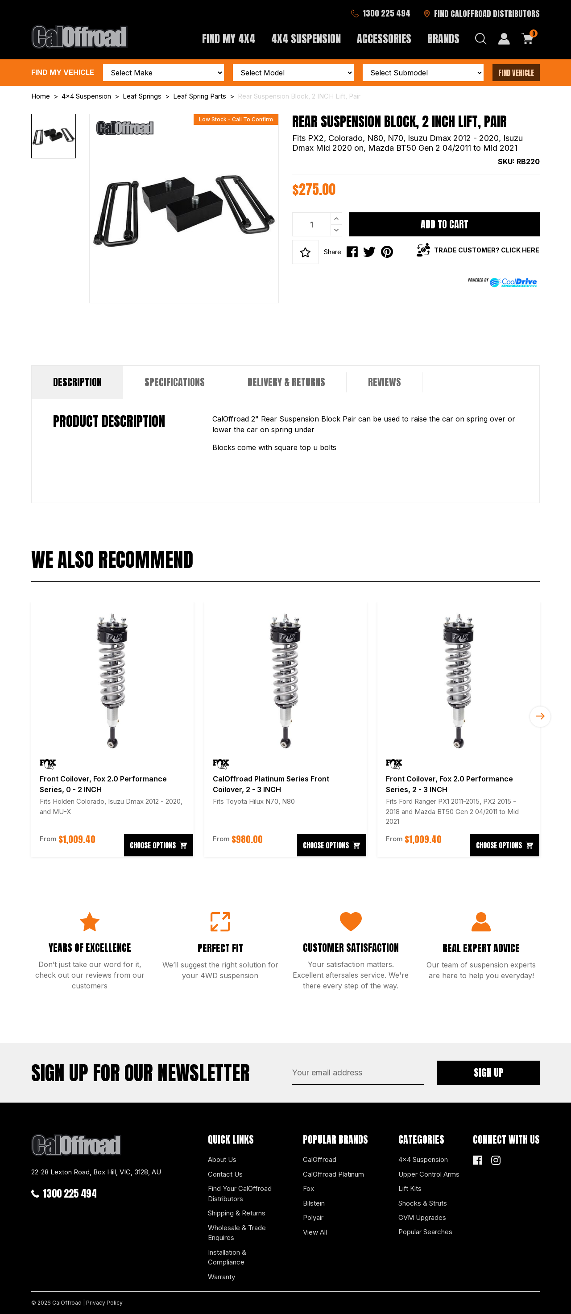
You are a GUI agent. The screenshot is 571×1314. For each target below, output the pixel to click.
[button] (305, 252)
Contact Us (225, 1174)
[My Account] (504, 38)
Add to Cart (444, 224)
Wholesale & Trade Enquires (237, 1232)
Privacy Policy (104, 1302)
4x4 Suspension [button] (306, 39)
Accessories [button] (384, 39)
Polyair (313, 1217)
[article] (112, 729)
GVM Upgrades (422, 1217)
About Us (222, 1159)
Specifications (175, 382)
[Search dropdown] (480, 38)
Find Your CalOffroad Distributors (240, 1193)
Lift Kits (410, 1188)
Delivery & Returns (286, 382)
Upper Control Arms (428, 1174)
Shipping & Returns (236, 1213)
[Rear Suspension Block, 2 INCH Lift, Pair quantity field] (317, 224)
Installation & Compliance (227, 1257)
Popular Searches (425, 1231)
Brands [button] (443, 39)
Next (540, 717)
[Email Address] (358, 1073)
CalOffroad (319, 1159)
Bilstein (314, 1203)
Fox (308, 1188)
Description (77, 382)
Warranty (221, 1277)
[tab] (77, 382)
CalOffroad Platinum (333, 1174)
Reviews (384, 382)
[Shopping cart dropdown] (528, 38)
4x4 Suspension (423, 1159)
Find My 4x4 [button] (228, 39)
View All (315, 1232)
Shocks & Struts (422, 1203)
